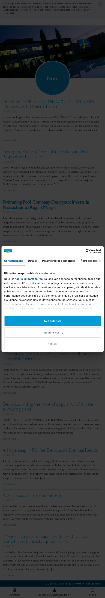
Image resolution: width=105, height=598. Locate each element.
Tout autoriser (52, 320)
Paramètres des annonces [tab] (58, 260)
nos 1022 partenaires (29, 278)
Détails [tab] (32, 260)
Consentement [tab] (13, 260)
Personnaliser (53, 332)
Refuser (53, 343)
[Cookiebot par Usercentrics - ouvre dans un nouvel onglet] (85, 251)
